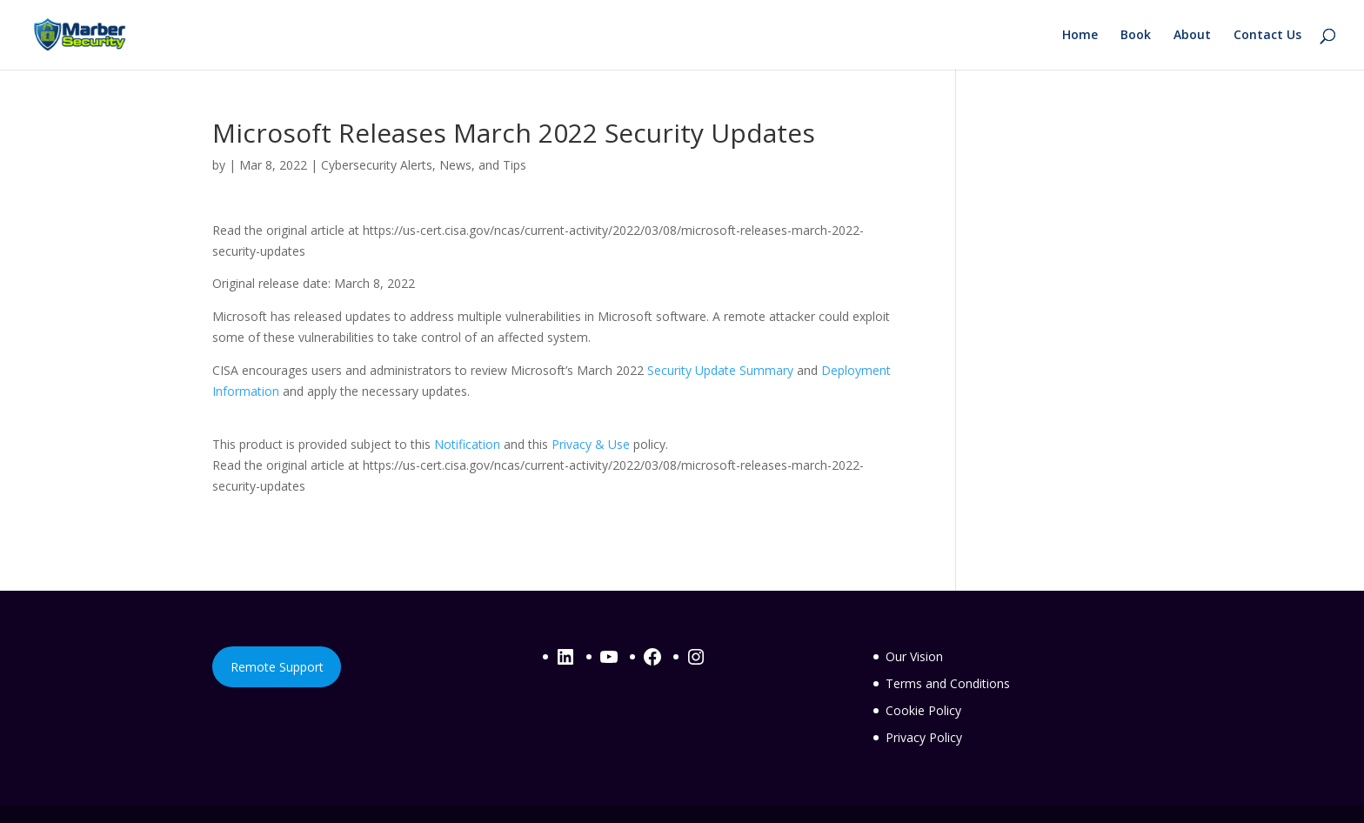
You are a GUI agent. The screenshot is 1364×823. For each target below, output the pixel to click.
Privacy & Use (591, 444)
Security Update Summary (720, 370)
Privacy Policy (924, 737)
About (1192, 36)
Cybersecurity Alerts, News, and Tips (423, 165)
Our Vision (914, 656)
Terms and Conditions (948, 683)
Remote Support (277, 667)
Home (1080, 36)
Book (1135, 36)
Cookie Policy (923, 710)
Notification (467, 444)
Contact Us (1267, 36)
